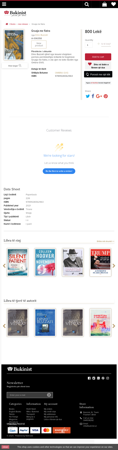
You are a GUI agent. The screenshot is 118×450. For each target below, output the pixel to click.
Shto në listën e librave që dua (100, 66)
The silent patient (17, 279)
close (5, 447)
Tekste (12, 414)
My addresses (50, 414)
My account (50, 404)
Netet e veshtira (45, 339)
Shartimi (73, 279)
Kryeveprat (17, 339)
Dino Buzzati (41, 35)
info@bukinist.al (90, 426)
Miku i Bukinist (32, 412)
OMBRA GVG (61, 73)
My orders (48, 409)
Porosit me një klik (100, 74)
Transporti (30, 414)
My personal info (51, 417)
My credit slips (50, 412)
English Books (15, 412)
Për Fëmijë (13, 417)
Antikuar (12, 427)
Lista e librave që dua (53, 419)
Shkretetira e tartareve (100, 340)
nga (33, 35)
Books (11, 409)
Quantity (89, 40)
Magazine (13, 419)
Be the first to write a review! (59, 171)
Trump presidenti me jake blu (100, 280)
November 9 (45, 279)
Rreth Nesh (31, 409)
